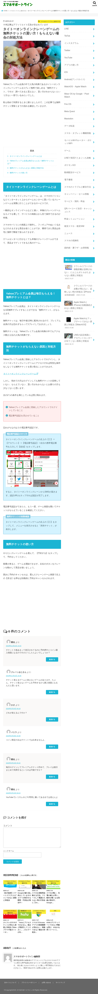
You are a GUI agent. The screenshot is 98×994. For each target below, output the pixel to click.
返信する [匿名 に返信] (52, 659)
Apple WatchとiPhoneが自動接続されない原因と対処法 (78, 287)
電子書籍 (68, 169)
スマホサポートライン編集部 (27, 956)
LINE (66, 28)
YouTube (68, 55)
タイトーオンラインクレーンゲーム (19, 374)
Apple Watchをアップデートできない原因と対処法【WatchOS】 (78, 303)
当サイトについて (10, 982)
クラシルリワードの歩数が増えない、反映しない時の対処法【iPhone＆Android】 (78, 272)
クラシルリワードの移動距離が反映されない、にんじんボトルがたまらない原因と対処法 (77, 256)
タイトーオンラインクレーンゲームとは (24, 156)
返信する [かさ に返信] (52, 719)
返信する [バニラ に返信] (52, 746)
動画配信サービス (71, 162)
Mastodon (68, 112)
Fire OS (67, 99)
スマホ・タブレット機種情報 (76, 126)
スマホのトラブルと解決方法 (76, 176)
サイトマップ (62, 982)
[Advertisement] (32, 129)
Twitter (67, 49)
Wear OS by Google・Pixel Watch (75, 90)
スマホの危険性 (71, 226)
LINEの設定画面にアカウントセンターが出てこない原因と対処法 (77, 318)
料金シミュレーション (73, 205)
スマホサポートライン (25, 990)
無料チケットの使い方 (17, 173)
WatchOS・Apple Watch (74, 82)
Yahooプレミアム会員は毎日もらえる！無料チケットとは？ (30, 162)
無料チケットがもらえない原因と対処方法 (25, 168)
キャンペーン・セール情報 (75, 182)
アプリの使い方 (71, 62)
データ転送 (69, 119)
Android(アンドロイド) (73, 76)
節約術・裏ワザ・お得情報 (75, 232)
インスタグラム (71, 42)
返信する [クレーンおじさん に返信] (52, 692)
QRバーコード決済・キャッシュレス (78, 197)
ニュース (68, 219)
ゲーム (67, 142)
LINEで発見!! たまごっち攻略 (76, 149)
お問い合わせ (47, 982)
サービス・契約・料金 (73, 189)
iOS (65, 69)
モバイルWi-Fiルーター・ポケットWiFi (78, 133)
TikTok (67, 35)
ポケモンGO (69, 155)
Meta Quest (69, 105)
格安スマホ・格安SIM (73, 212)
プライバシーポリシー (30, 982)
